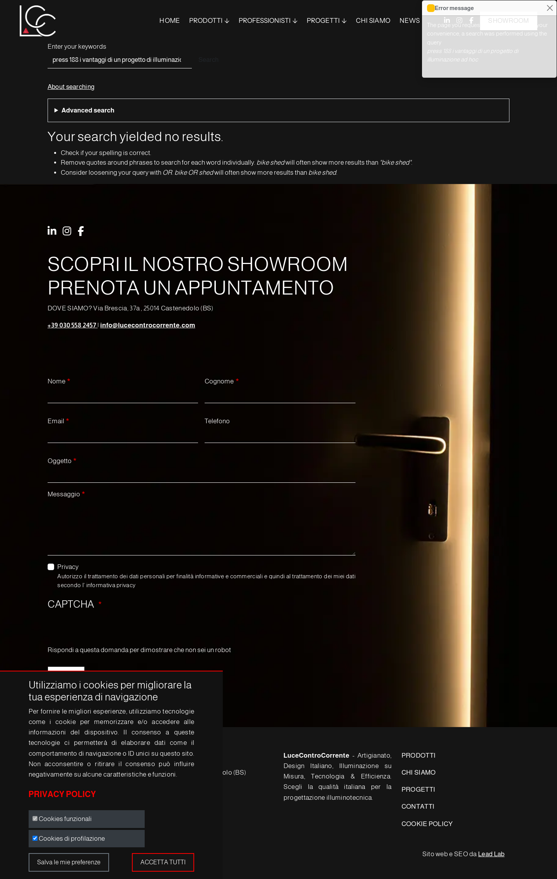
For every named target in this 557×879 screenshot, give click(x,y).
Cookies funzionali (65, 819)
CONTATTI (418, 806)
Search (208, 59)
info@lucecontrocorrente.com (147, 325)
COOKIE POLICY (427, 824)
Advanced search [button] (88, 110)
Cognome (219, 381)
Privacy (68, 567)
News (410, 20)
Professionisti (264, 20)
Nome (56, 381)
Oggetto (60, 461)
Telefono (217, 421)
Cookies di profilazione (72, 838)
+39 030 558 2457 (73, 325)
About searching (71, 86)
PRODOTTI (205, 20)
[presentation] (106, 630)
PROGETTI (418, 789)
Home (169, 20)
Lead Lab (491, 854)
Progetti (323, 20)
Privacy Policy (62, 794)
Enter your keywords (77, 46)
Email (56, 421)
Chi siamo (373, 20)
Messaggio (64, 494)
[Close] (549, 8)
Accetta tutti (163, 862)
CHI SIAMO (419, 772)
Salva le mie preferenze (69, 862)
